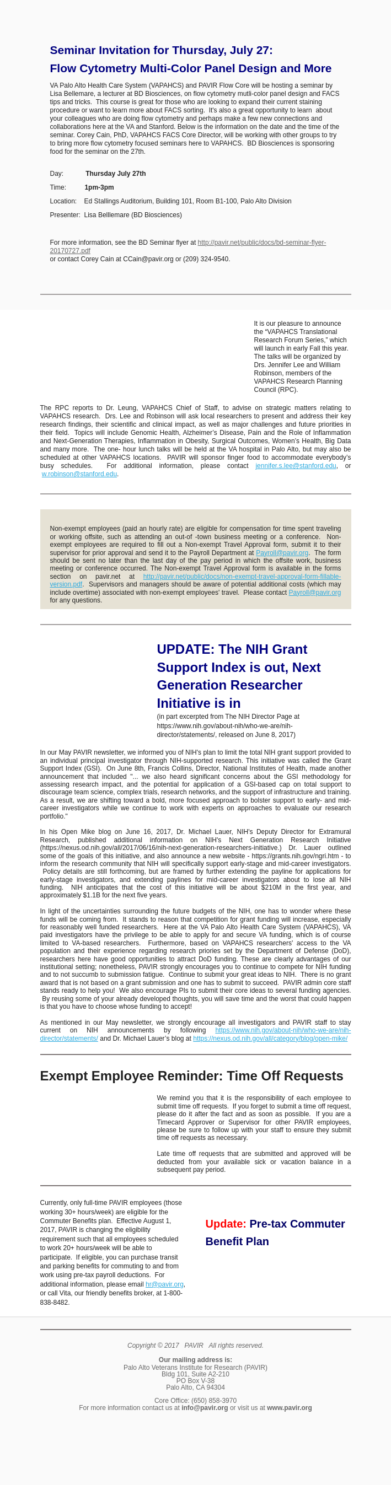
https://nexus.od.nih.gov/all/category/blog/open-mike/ (270, 1038)
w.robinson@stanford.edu (79, 474)
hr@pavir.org (165, 1284)
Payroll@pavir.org (282, 553)
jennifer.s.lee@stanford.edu (295, 466)
